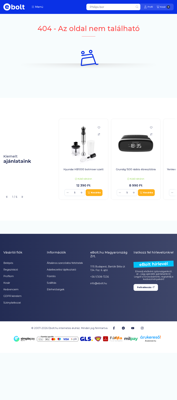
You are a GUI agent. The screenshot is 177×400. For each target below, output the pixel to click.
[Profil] (148, 7)
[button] (37, 7)
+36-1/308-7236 (99, 276)
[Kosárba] (94, 192)
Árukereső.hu (150, 341)
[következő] (22, 196)
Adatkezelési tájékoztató (61, 269)
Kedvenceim (10, 289)
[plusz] (81, 192)
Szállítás (51, 282)
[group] (116, 159)
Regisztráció (10, 269)
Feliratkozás (145, 287)
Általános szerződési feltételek (65, 263)
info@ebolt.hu (98, 283)
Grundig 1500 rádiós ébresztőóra (136, 169)
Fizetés (51, 276)
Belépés (8, 263)
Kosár (6, 282)
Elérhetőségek (55, 289)
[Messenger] (123, 328)
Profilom (8, 276)
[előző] (6, 196)
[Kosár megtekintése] (163, 7)
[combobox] (113, 7)
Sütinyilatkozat (12, 302)
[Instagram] (142, 328)
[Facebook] (113, 328)
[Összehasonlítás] (99, 134)
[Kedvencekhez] (99, 127)
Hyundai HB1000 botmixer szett (83, 169)
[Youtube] (132, 328)
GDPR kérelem (12, 296)
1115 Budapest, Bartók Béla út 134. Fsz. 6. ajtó (107, 268)
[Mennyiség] (75, 192)
